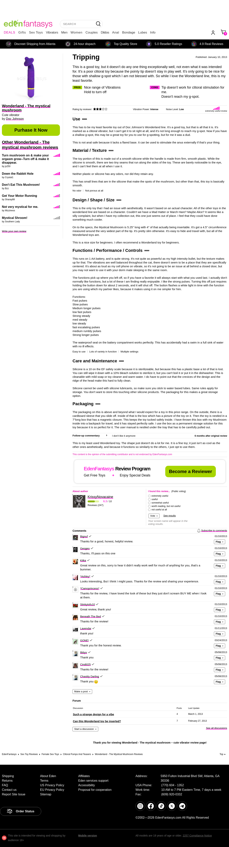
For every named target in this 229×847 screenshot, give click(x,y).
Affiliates (84, 776)
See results (169, 515)
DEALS (9, 32)
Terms (44, 780)
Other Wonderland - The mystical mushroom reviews (30, 145)
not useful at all (159, 509)
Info (152, 32)
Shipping (8, 776)
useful (155, 499)
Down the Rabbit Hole (17, 173)
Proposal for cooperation (94, 789)
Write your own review (14, 231)
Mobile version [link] (87, 835)
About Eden (48, 776)
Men (64, 32)
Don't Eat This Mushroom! (21, 184)
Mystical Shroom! (14, 217)
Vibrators (52, 32)
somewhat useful (160, 502)
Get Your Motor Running (19, 195)
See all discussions (216, 728)
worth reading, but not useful (166, 506)
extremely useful (160, 496)
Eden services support (93, 780)
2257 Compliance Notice (197, 835)
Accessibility (86, 785)
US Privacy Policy (52, 785)
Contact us (9, 789)
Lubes (142, 32)
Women (76, 32)
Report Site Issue (13, 794)
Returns (7, 780)
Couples (91, 32)
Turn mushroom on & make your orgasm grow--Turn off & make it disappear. (25, 159)
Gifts (22, 32)
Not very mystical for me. (20, 206)
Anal (115, 32)
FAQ (5, 785)
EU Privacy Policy (52, 789)
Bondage (128, 32)
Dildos (105, 32)
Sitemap (45, 794)
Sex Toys (36, 32)
